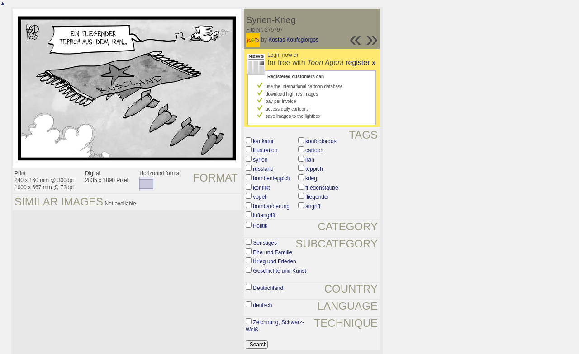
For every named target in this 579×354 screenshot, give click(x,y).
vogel (259, 197)
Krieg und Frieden (274, 261)
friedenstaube (321, 188)
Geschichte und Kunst (279, 271)
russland (263, 169)
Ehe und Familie (272, 252)
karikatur (263, 141)
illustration (265, 150)
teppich (314, 169)
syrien (260, 160)
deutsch (262, 305)
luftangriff (264, 215)
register (361, 62)
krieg (311, 178)
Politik (260, 226)
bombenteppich (271, 178)
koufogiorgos (321, 141)
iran (309, 160)
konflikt (261, 188)
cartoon (314, 150)
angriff (312, 206)
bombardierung (271, 206)
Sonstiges (265, 243)
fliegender (317, 197)
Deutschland (268, 288)
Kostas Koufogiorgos (293, 40)
